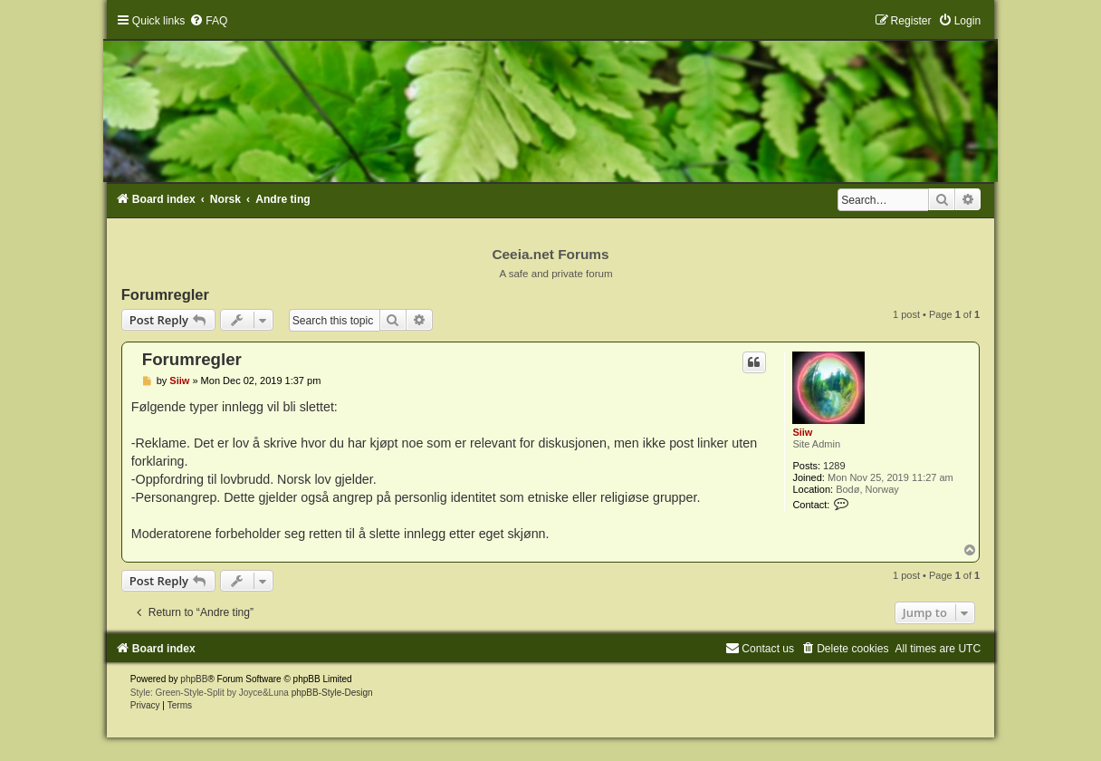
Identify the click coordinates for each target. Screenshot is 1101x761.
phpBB (193, 679)
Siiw (802, 432)
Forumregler (165, 294)
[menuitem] (208, 20)
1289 (834, 465)
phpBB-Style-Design (332, 693)
